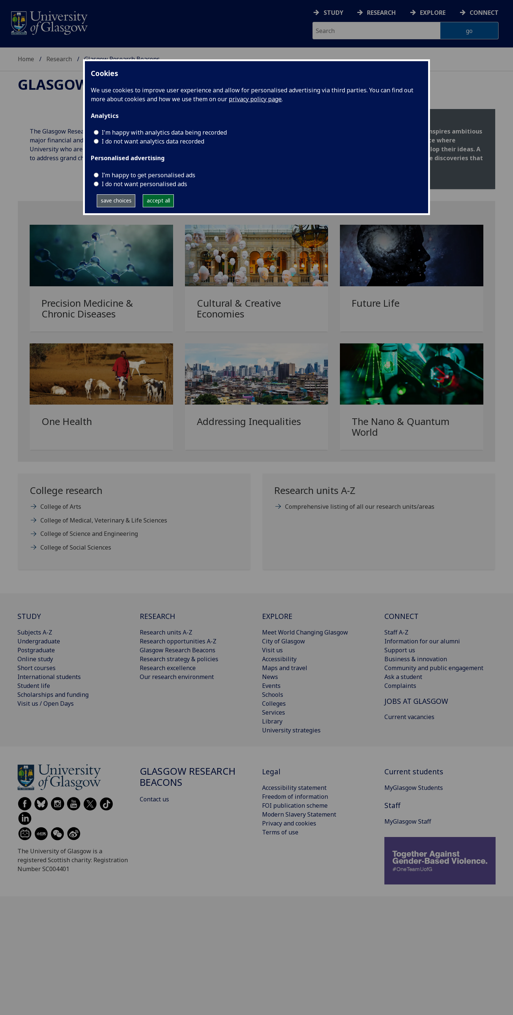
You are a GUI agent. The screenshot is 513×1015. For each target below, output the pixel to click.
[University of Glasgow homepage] (48, 22)
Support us (399, 650)
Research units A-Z (166, 632)
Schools (272, 695)
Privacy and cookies (289, 823)
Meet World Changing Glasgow (305, 632)
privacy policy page (255, 99)
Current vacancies (409, 717)
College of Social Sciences (75, 547)
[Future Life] (411, 276)
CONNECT (401, 616)
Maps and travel (284, 668)
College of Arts (60, 506)
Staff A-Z (396, 632)
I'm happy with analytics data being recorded (164, 132)
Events (271, 686)
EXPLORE (277, 616)
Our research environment (177, 677)
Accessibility (279, 659)
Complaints (400, 686)
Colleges (274, 703)
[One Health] (101, 394)
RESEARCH (157, 616)
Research (381, 13)
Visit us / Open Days (45, 703)
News (270, 677)
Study (333, 13)
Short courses (36, 668)
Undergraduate (38, 641)
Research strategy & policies (179, 659)
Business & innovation (415, 659)
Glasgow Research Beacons (177, 650)
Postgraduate (36, 650)
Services (273, 712)
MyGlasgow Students (413, 788)
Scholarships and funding (53, 695)
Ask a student (403, 677)
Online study (35, 659)
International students (49, 677)
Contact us (154, 799)
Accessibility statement (294, 788)
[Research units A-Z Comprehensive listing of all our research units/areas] (378, 501)
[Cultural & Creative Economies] (256, 281)
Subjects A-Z (34, 632)
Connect (484, 13)
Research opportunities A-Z (178, 641)
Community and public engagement (433, 668)
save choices (116, 200)
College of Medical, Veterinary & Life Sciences (103, 520)
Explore (433, 13)
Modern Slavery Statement (299, 814)
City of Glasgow (283, 641)
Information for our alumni (422, 641)
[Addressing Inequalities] (256, 394)
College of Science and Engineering (89, 534)
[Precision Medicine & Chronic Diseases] (101, 281)
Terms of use (280, 832)
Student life (33, 686)
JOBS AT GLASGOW (416, 701)
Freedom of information (295, 796)
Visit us (272, 650)
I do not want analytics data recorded (153, 141)
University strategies (291, 730)
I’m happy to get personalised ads (148, 175)
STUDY (29, 616)
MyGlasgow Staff (407, 821)
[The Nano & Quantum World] (411, 399)
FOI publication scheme (295, 805)
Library (272, 721)
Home (26, 59)
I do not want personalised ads (144, 184)
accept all (158, 200)
